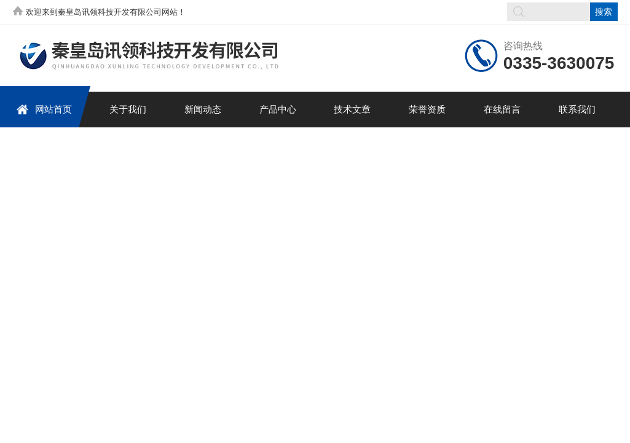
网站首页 (44, 109)
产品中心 (277, 109)
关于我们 (127, 109)
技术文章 (352, 109)
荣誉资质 (427, 109)
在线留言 (502, 109)
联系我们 (577, 109)
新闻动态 (202, 109)
